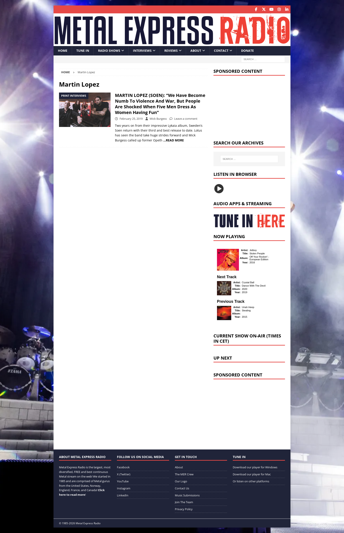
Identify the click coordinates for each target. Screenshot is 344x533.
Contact (221, 50)
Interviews (142, 50)
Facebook (123, 467)
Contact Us (182, 488)
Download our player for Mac (252, 474)
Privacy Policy (184, 509)
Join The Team (184, 502)
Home (62, 50)
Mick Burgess (158, 118)
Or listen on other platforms (251, 481)
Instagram (123, 488)
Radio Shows (109, 50)
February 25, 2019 (131, 118)
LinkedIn (122, 495)
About (195, 50)
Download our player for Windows (255, 467)
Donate (247, 50)
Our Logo (181, 481)
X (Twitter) (123, 474)
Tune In (82, 50)
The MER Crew (184, 474)
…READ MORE (173, 140)
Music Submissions (187, 495)
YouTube (123, 481)
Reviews (171, 50)
